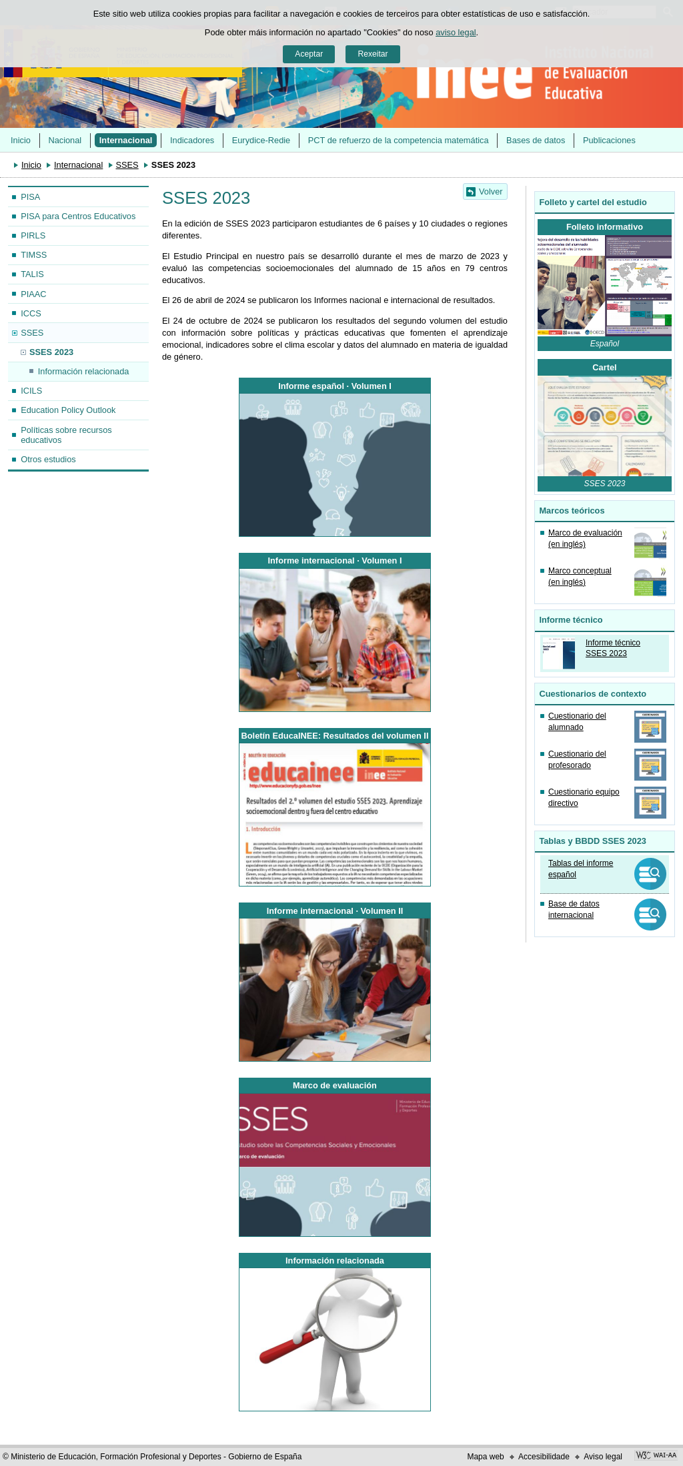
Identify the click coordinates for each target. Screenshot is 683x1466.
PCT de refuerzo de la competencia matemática (398, 140)
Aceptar (309, 54)
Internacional (126, 140)
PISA (30, 197)
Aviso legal (603, 1456)
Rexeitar (373, 54)
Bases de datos (535, 140)
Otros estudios (48, 459)
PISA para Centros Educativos (78, 216)
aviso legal (456, 32)
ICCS (31, 313)
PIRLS (33, 235)
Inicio (21, 140)
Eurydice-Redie (261, 140)
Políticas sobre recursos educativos (66, 435)
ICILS (31, 391)
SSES (127, 165)
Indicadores (192, 140)
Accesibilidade (544, 1456)
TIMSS (34, 255)
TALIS (32, 274)
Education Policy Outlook (68, 410)
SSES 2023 (51, 352)
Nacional (64, 140)
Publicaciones (609, 140)
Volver (491, 191)
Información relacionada (83, 371)
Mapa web (485, 1456)
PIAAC (33, 294)
